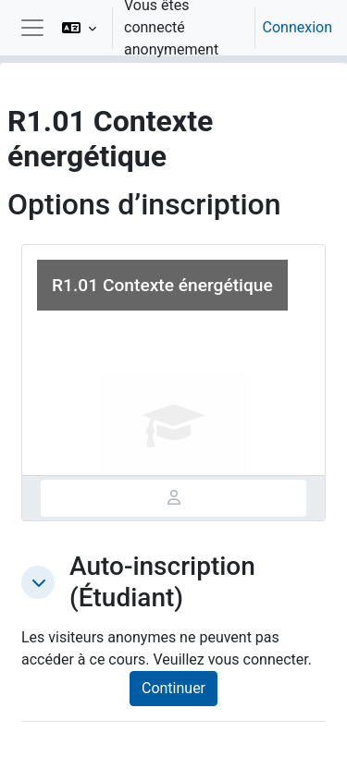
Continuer (173, 688)
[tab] (173, 498)
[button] (79, 27)
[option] (191, 27)
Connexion (297, 27)
